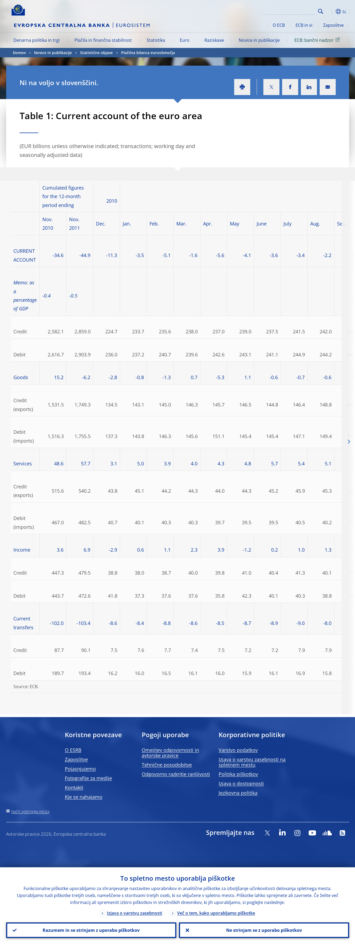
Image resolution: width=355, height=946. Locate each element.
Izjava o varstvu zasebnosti (134, 913)
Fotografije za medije (88, 778)
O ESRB (73, 750)
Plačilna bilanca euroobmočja (148, 52)
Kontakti (74, 787)
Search (320, 11)
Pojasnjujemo (80, 769)
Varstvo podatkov (238, 750)
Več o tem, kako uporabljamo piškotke (216, 913)
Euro (184, 40)
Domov (19, 52)
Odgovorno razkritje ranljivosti (176, 774)
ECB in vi (304, 25)
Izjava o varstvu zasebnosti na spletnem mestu (252, 762)
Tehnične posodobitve (167, 765)
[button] (330, 11)
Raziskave (214, 40)
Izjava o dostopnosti (241, 783)
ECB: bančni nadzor (318, 40)
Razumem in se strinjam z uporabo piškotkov (91, 930)
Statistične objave (96, 52)
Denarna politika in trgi (36, 40)
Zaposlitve (333, 25)
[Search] (289, 11)
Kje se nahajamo (83, 797)
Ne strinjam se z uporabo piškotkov (264, 930)
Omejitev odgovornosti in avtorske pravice (170, 753)
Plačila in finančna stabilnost (103, 40)
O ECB (279, 25)
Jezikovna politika (238, 793)
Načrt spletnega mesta (30, 811)
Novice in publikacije (259, 40)
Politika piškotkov (238, 774)
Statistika (156, 40)
